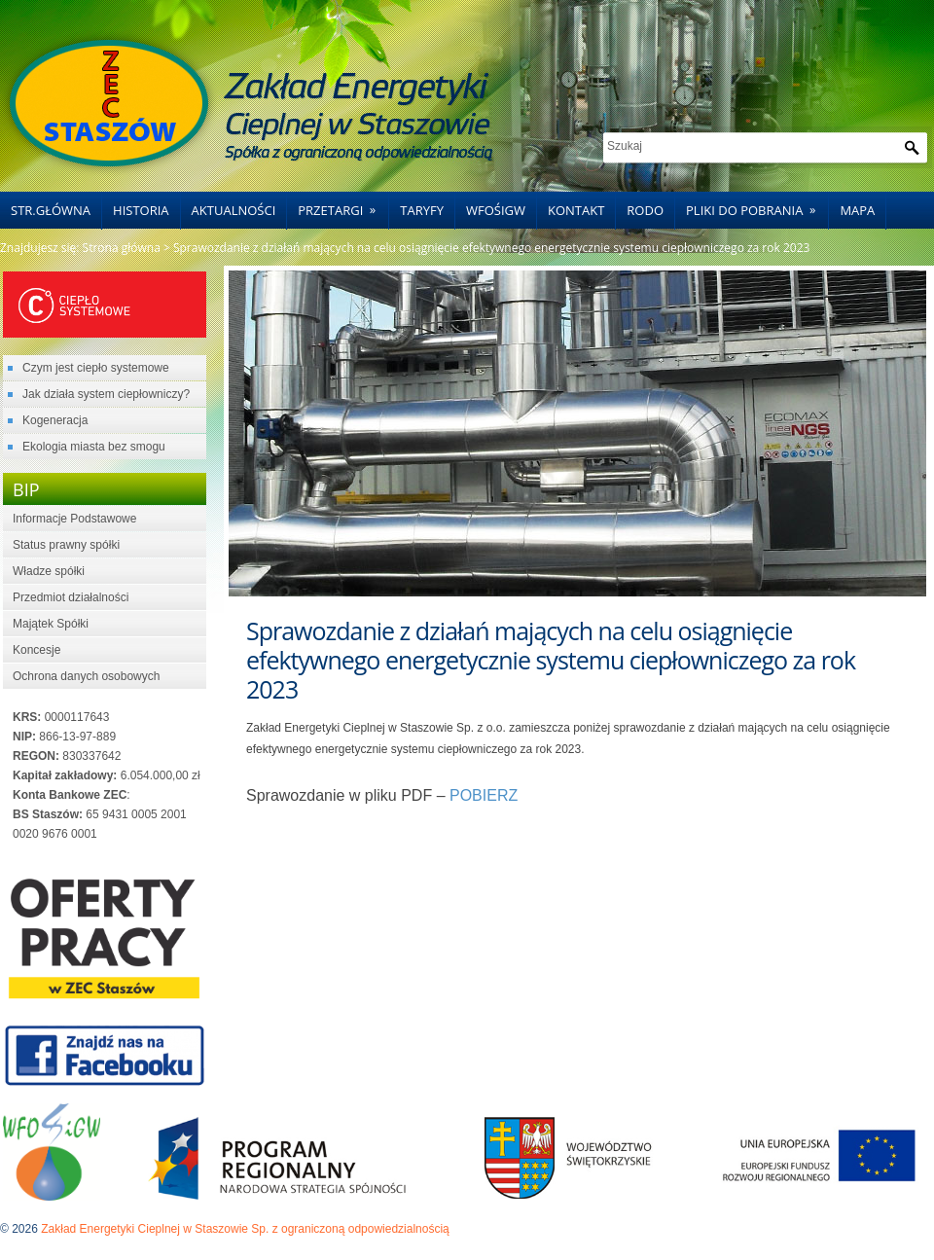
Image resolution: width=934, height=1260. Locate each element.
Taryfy (422, 210)
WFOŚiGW (495, 210)
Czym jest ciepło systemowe (95, 368)
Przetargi (343, 205)
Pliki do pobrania (757, 205)
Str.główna (50, 210)
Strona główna (122, 247)
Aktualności (234, 210)
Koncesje (36, 650)
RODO (645, 210)
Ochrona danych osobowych (86, 676)
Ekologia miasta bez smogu (93, 446)
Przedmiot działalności (70, 597)
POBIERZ (483, 795)
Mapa (857, 210)
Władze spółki (49, 571)
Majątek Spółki (51, 623)
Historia (141, 210)
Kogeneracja (55, 420)
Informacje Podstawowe (74, 518)
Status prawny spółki (66, 545)
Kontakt (576, 210)
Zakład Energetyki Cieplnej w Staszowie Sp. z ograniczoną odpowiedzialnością (245, 1229)
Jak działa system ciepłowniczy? (106, 394)
